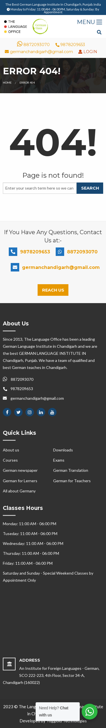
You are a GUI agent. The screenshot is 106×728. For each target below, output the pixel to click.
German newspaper (20, 470)
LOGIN (89, 52)
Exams (58, 460)
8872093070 (33, 44)
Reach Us (53, 290)
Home (7, 82)
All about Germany (19, 490)
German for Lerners (20, 480)
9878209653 (70, 44)
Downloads (63, 449)
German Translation (70, 470)
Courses (10, 460)
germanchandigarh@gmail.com (39, 51)
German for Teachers (72, 480)
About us (11, 449)
